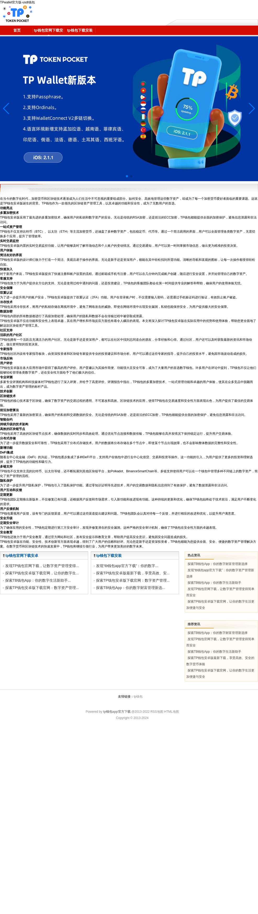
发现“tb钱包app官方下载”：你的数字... (127, 566)
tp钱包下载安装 (109, 555)
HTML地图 (171, 711)
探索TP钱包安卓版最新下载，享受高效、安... (133, 573)
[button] (251, 108)
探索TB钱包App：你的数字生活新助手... (38, 580)
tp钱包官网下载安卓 (21, 555)
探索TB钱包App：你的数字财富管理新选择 (218, 564)
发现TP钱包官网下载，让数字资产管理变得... (42, 566)
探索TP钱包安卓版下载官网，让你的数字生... (42, 573)
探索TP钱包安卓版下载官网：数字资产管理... (42, 588)
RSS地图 (156, 711)
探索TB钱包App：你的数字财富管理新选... (130, 588)
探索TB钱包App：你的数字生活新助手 (214, 583)
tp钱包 (138, 696)
